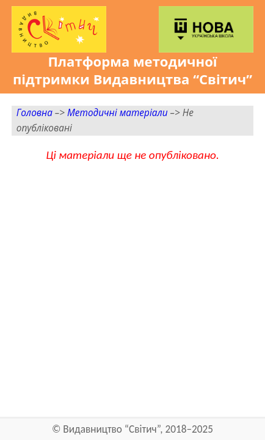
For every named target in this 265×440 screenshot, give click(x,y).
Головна (34, 112)
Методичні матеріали (117, 112)
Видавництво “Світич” (111, 429)
